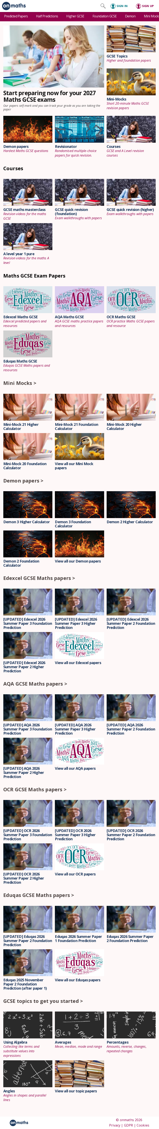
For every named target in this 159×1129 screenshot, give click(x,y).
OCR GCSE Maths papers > (35, 789)
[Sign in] (121, 6)
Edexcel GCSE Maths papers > (39, 578)
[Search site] (103, 6)
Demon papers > (23, 480)
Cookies (143, 1125)
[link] (13, 6)
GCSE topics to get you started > (43, 1000)
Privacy (114, 1125)
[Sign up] (146, 6)
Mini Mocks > (19, 383)
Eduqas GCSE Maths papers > (38, 895)
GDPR (128, 1125)
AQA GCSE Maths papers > (35, 683)
